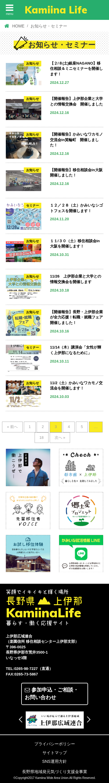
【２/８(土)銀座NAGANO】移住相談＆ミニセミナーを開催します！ (76, 68)
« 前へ (12, 427)
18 (42, 437)
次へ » (60, 437)
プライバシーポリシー (54, 744)
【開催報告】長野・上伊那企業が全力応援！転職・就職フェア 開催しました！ (78, 317)
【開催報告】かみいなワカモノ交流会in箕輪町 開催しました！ (76, 139)
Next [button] (87, 719)
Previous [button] (22, 719)
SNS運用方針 (54, 761)
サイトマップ (54, 752)
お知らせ (32, 63)
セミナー (32, 205)
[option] (55, 719)
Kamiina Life (56, 10)
